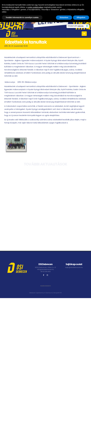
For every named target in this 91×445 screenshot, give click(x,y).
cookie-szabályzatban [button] (35, 7)
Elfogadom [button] (81, 17)
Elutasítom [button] (64, 17)
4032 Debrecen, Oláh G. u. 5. (45, 267)
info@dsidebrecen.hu (45, 269)
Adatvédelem (45, 286)
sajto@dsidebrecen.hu (74, 267)
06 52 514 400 (46, 272)
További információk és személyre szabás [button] (22, 17)
